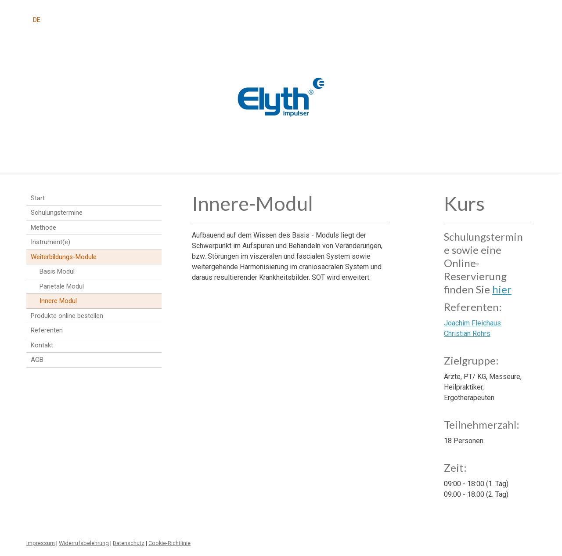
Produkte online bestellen (67, 316)
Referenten (47, 330)
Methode (43, 227)
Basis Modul (57, 271)
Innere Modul (58, 301)
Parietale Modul (62, 286)
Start (38, 198)
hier (502, 289)
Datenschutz (128, 543)
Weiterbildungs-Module (64, 257)
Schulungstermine (57, 213)
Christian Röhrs (467, 333)
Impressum (40, 543)
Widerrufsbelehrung (84, 543)
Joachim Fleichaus (472, 323)
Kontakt (42, 345)
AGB (37, 360)
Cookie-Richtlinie (169, 543)
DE (36, 20)
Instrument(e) (50, 242)
